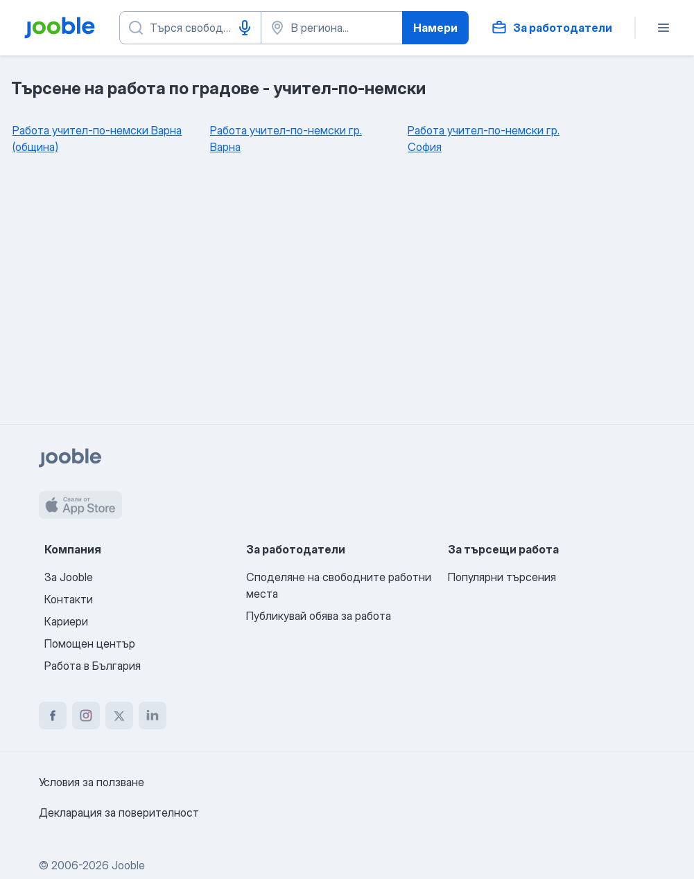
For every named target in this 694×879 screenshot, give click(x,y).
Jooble (128, 865)
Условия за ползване (91, 782)
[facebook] (53, 715)
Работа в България (92, 666)
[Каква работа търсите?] (190, 27)
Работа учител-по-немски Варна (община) (97, 138)
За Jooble (68, 577)
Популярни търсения (502, 577)
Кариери (66, 621)
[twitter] (119, 715)
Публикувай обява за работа (318, 616)
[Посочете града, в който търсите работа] (332, 27)
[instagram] (86, 715)
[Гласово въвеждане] (245, 28)
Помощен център (89, 643)
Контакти (68, 599)
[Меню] (663, 27)
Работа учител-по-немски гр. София (483, 138)
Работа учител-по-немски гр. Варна (286, 138)
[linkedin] (152, 715)
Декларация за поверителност (119, 812)
